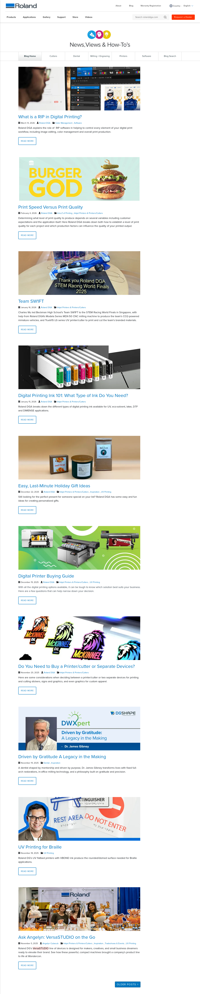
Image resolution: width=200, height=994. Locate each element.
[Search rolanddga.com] (149, 17)
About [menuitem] (120, 6)
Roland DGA (44, 123)
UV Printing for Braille (40, 847)
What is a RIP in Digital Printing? (50, 117)
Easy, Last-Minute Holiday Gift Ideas (54, 486)
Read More (27, 141)
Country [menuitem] (176, 6)
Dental (46, 763)
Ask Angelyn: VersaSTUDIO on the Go (56, 937)
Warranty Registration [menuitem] (151, 6)
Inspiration (94, 492)
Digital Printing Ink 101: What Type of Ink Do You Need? (73, 395)
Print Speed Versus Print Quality (50, 207)
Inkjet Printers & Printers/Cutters (88, 213)
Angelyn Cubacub (50, 943)
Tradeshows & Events (114, 943)
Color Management (63, 123)
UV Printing (106, 492)
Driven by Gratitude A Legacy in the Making (62, 757)
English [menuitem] (188, 6)
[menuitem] (12, 17)
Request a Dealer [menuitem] (183, 17)
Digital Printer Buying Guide (46, 576)
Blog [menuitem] (131, 6)
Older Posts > (128, 984)
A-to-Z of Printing (64, 213)
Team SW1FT (31, 301)
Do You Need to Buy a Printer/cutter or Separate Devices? (76, 666)
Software (78, 123)
